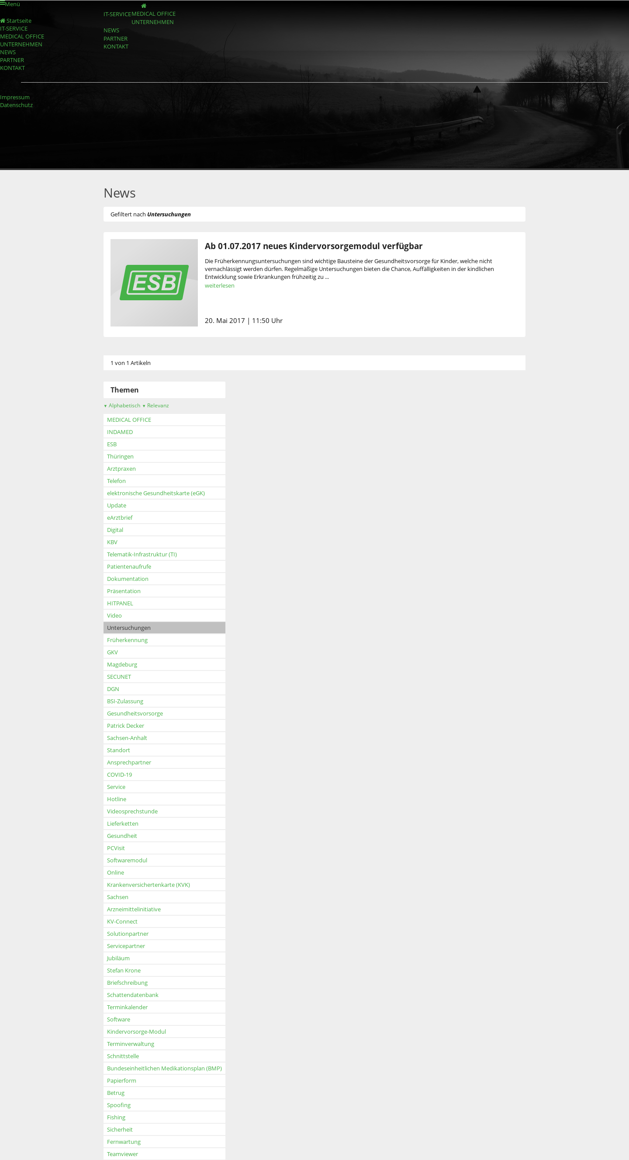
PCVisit (101, 848)
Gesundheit (107, 836)
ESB (97, 444)
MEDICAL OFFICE (148, 21)
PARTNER (104, 58)
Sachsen (103, 897)
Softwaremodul (112, 860)
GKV (97, 652)
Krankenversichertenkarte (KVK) (133, 885)
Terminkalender (112, 1007)
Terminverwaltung (115, 1044)
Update (101, 505)
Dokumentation (113, 579)
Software (103, 1019)
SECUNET (104, 677)
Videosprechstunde (117, 811)
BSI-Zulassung (110, 701)
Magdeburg (107, 664)
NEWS (99, 46)
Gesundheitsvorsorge (120, 713)
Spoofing (104, 1105)
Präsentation (109, 591)
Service (101, 787)
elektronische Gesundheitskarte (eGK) (141, 493)
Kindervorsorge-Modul (121, 1031)
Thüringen (105, 456)
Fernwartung (109, 1142)
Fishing (101, 1117)
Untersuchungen (114, 628)
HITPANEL (105, 603)
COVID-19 (104, 774)
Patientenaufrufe (114, 566)
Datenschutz (16, 105)
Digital (100, 530)
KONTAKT (105, 70)
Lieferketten (108, 823)
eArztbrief (105, 517)
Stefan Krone (109, 970)
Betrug (101, 1093)
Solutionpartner (113, 934)
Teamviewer (107, 1154)
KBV (97, 542)
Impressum (15, 97)
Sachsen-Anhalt (112, 738)
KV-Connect (107, 921)
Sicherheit (105, 1129)
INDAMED (105, 432)
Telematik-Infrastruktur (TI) (127, 554)
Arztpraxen (106, 468)
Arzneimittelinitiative (119, 909)
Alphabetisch (107, 405)
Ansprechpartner (114, 762)
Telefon (101, 481)
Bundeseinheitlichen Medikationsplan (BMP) (149, 1068)
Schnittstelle (108, 1056)
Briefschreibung (112, 982)
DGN (98, 689)
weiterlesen (205, 285)
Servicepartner (111, 946)
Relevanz (140, 405)
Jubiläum (103, 958)
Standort (103, 750)
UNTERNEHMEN (147, 33)
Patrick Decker (110, 725)
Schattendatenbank (118, 995)
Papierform (106, 1080)
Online (100, 872)
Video (99, 615)
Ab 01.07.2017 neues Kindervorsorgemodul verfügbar (299, 245)
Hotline (101, 799)
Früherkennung (112, 640)
